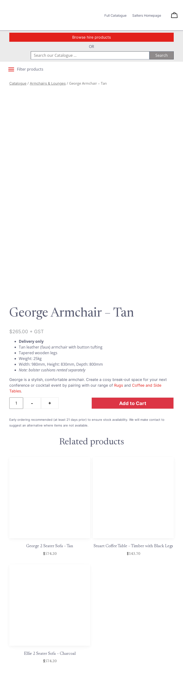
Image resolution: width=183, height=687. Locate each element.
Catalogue (17, 83)
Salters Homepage (146, 15)
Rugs (118, 385)
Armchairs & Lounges (48, 83)
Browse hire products (91, 37)
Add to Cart (132, 403)
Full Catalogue (115, 15)
